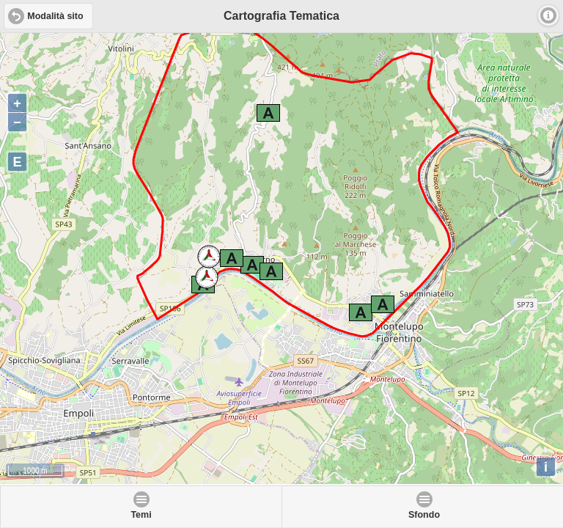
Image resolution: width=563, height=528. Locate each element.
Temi (140, 515)
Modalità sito (55, 16)
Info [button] (548, 15)
